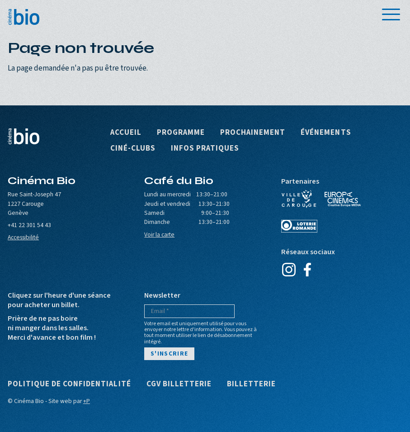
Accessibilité (23, 237)
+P (86, 401)
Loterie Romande (299, 226)
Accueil (125, 132)
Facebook (308, 269)
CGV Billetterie (179, 384)
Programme (181, 132)
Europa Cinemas (343, 199)
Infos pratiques (205, 148)
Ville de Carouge (299, 199)
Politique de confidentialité (69, 384)
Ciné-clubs (133, 148)
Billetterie (251, 384)
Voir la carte (159, 234)
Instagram (289, 269)
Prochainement (252, 132)
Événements (326, 132)
